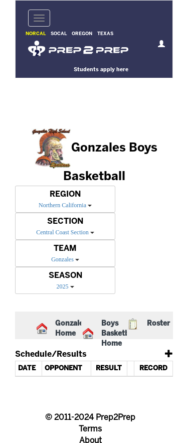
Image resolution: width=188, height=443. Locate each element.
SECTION (65, 221)
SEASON (65, 275)
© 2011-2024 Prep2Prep (90, 417)
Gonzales (62, 259)
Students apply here (101, 69)
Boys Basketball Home (119, 334)
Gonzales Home (71, 329)
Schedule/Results (51, 354)
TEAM (65, 248)
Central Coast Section (62, 232)
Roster (158, 324)
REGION (65, 194)
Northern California (62, 205)
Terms (90, 429)
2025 (63, 286)
